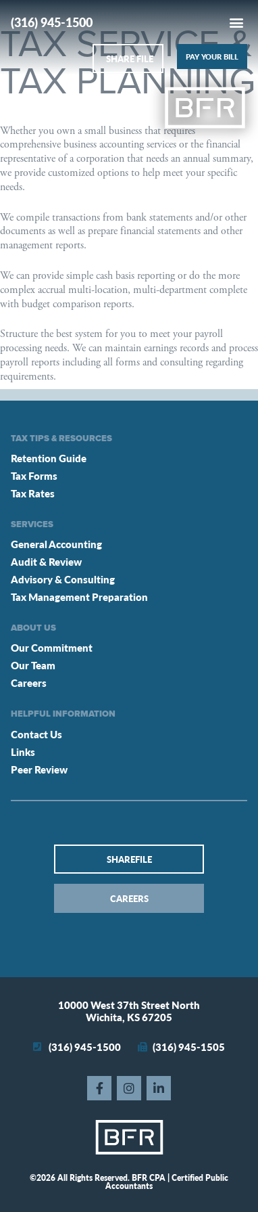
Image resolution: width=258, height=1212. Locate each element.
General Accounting (56, 544)
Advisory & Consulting (63, 579)
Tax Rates (33, 493)
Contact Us (36, 734)
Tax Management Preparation (79, 596)
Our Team (33, 665)
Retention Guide (48, 458)
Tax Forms (34, 475)
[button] (236, 22)
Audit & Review (46, 561)
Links (23, 751)
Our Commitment (52, 647)
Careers (29, 682)
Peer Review (39, 769)
